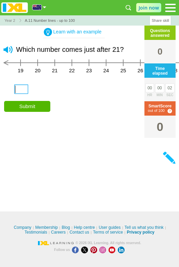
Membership (46, 227)
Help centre (84, 227)
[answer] (21, 89)
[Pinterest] (95, 250)
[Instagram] (103, 250)
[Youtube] (113, 250)
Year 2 (9, 20)
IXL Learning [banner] (14, 7)
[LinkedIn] (122, 250)
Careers (58, 232)
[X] (85, 250)
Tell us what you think (144, 227)
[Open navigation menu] (170, 8)
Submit (27, 106)
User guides (109, 227)
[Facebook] (76, 250)
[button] (8, 49)
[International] (39, 7)
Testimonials (36, 232)
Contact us (79, 232)
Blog (66, 227)
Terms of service (108, 232)
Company (22, 227)
